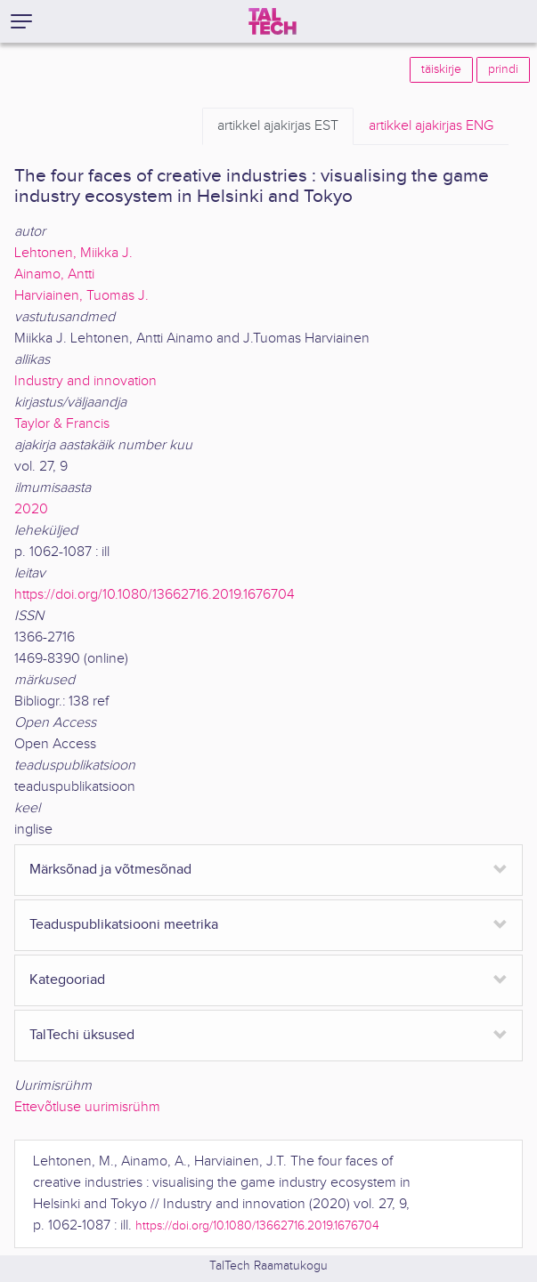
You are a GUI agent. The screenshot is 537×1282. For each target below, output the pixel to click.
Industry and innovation (85, 381)
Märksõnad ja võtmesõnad (110, 869)
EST (277, 126)
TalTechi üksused (81, 1035)
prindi (503, 69)
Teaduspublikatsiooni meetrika (123, 924)
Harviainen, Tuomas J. (81, 295)
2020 (31, 509)
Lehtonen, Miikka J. (73, 253)
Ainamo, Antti (54, 274)
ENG (431, 126)
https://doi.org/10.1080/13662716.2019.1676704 (154, 594)
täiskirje (441, 69)
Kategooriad (67, 980)
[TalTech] (272, 21)
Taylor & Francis (62, 423)
